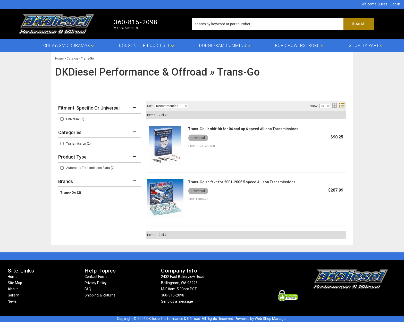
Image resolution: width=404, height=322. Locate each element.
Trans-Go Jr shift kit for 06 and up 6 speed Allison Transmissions (243, 129)
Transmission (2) (78, 143)
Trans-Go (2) (70, 192)
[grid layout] (334, 105)
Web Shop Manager (271, 319)
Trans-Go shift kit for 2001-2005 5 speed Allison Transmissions (242, 182)
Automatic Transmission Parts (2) (90, 168)
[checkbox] (62, 119)
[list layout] (341, 105)
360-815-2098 (172, 295)
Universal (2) (75, 119)
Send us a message (177, 301)
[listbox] (171, 106)
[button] (283, 24)
